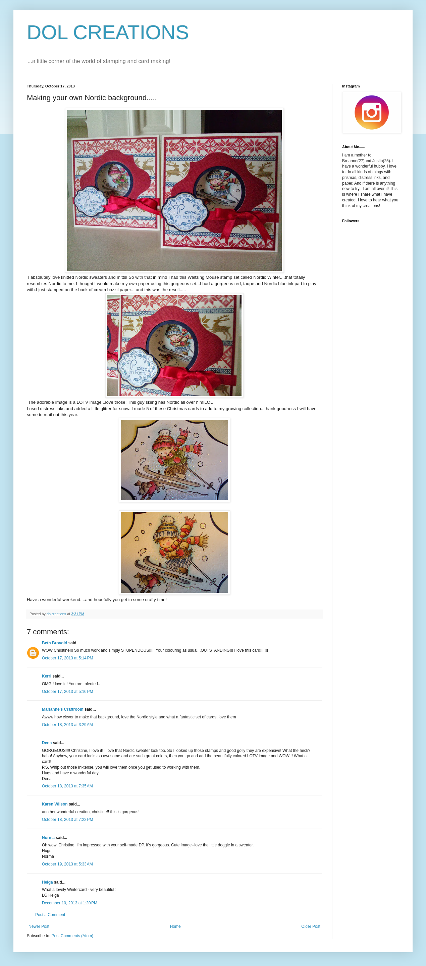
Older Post (310, 926)
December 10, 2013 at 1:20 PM (69, 903)
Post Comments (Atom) (72, 935)
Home (175, 926)
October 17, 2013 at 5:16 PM (67, 691)
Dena (47, 742)
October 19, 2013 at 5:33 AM (67, 864)
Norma (48, 837)
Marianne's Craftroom (63, 709)
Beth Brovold (54, 643)
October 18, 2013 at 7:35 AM (67, 786)
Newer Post (39, 926)
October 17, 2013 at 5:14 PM (67, 658)
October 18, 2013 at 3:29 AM (67, 724)
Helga (47, 882)
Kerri (46, 676)
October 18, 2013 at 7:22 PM (67, 819)
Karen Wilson (55, 804)
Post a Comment (50, 914)
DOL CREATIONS (108, 32)
